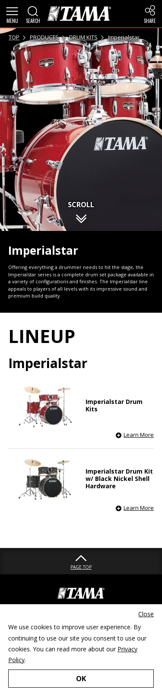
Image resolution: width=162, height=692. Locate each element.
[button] (12, 13)
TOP (14, 37)
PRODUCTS (44, 37)
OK (81, 678)
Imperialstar (124, 37)
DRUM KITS (83, 37)
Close (146, 614)
